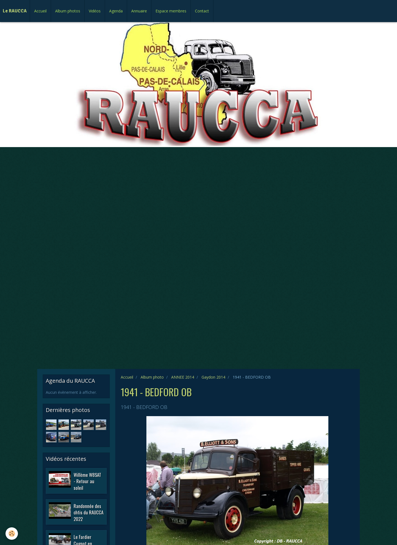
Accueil (40, 11)
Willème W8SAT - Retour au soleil (87, 481)
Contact (202, 11)
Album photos (67, 11)
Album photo (152, 377)
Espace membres (170, 11)
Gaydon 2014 (213, 377)
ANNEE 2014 (182, 377)
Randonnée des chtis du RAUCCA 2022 (88, 512)
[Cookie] (12, 533)
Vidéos (95, 11)
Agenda (116, 11)
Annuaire (139, 11)
